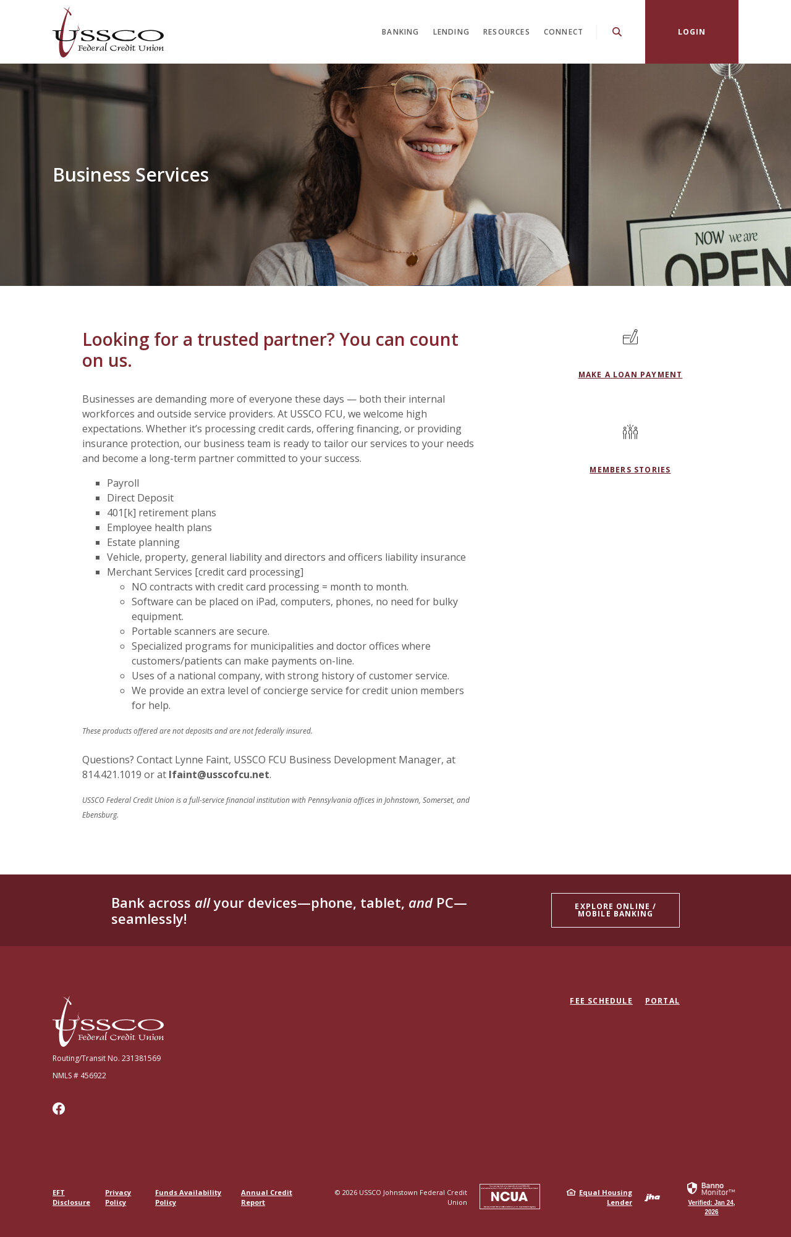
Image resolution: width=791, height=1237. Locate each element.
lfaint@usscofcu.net (219, 774)
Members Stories (630, 469)
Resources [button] (506, 32)
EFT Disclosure (71, 1197)
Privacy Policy (118, 1197)
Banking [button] (400, 32)
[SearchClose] (617, 32)
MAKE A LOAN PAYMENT (630, 374)
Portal (662, 1001)
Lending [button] (451, 32)
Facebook (59, 1108)
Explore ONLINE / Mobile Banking (615, 910)
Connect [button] (563, 32)
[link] (711, 1198)
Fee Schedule (601, 1001)
